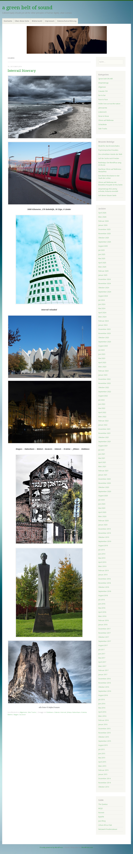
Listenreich (102, 112)
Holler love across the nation (109, 104)
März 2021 (102, 466)
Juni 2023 (101, 354)
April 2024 (102, 312)
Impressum (49, 21)
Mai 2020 (101, 508)
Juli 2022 (101, 400)
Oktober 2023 (103, 337)
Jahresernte (102, 108)
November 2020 (104, 483)
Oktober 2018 (103, 587)
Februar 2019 (103, 570)
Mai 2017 (101, 658)
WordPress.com (87, 847)
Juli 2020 (101, 500)
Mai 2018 (101, 608)
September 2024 (104, 292)
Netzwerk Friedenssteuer (107, 829)
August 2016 (103, 695)
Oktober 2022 (103, 387)
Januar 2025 (102, 275)
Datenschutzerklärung (66, 21)
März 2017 (102, 666)
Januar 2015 (102, 774)
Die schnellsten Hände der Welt (110, 154)
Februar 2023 (103, 371)
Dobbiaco (50, 712)
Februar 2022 (103, 421)
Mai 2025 (101, 258)
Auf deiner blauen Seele (107, 195)
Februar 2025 (103, 271)
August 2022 (103, 396)
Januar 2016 (102, 724)
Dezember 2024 (104, 279)
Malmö (10, 715)
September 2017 (104, 641)
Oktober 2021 (103, 437)
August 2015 (103, 745)
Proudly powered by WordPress (51, 847)
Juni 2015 (101, 753)
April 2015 (102, 762)
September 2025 (104, 242)
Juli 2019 (101, 550)
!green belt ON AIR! (105, 79)
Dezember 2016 (104, 679)
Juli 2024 (101, 300)
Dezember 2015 (104, 728)
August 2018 (103, 595)
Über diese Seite (22, 21)
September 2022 (104, 391)
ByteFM (101, 817)
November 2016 (104, 683)
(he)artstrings (103, 83)
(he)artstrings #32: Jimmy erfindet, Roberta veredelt (108, 190)
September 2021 (104, 441)
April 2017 (102, 662)
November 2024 (104, 283)
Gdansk (57, 712)
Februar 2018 (103, 620)
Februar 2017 (103, 670)
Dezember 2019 (104, 529)
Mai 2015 (101, 758)
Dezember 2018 (104, 579)
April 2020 (102, 512)
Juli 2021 (101, 450)
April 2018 (102, 612)
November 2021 (104, 433)
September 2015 (104, 741)
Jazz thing (101, 821)
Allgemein (23, 712)
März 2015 (102, 766)
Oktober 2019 (103, 537)
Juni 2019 (101, 554)
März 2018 (102, 616)
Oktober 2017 (103, 637)
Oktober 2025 (103, 238)
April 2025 (102, 263)
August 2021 (103, 446)
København (76, 712)
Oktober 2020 (103, 487)
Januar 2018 (102, 624)
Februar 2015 (103, 770)
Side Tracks (32, 712)
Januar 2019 (102, 575)
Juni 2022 (101, 404)
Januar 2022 (102, 425)
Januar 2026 (102, 225)
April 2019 (102, 562)
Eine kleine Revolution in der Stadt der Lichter (109, 177)
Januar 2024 (102, 325)
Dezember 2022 (104, 379)
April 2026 (102, 213)
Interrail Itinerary (22, 71)
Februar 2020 (103, 520)
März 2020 (102, 516)
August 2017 (103, 645)
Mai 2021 (101, 458)
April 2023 (102, 362)
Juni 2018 (101, 604)
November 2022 (104, 383)
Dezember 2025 (104, 229)
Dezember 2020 (104, 479)
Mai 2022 (101, 408)
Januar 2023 (102, 375)
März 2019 (102, 566)
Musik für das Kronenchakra (108, 146)
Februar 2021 (103, 471)
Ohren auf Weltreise (106, 120)
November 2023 (104, 333)
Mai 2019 (101, 558)
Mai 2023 (101, 358)
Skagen (16, 715)
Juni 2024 (101, 304)
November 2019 (104, 533)
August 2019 (103, 545)
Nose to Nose (103, 116)
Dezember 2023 (104, 329)
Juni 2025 (101, 254)
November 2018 (104, 583)
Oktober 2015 (103, 737)
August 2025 (103, 246)
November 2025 (104, 233)
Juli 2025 (101, 250)
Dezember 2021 (104, 429)
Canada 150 (103, 91)
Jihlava (69, 712)
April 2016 (102, 712)
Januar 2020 (102, 525)
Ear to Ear (102, 95)
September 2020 (104, 491)
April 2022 (102, 412)
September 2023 (104, 342)
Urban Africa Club (105, 825)
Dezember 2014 (104, 778)
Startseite (8, 21)
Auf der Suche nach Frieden (108, 158)
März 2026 (102, 217)
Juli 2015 (101, 749)
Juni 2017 (101, 654)
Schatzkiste (102, 124)
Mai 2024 (101, 308)
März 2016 (102, 716)
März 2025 (102, 267)
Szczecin (22, 715)
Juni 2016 (101, 703)
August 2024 (103, 296)
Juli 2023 (101, 350)
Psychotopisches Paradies (108, 150)
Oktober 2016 (103, 687)
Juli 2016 (101, 699)
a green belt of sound (27, 7)
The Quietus (103, 804)
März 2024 (102, 317)
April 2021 (102, 462)
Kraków (84, 712)
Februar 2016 (103, 720)
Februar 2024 (103, 321)
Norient (101, 812)
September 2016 (104, 691)
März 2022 (102, 416)
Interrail (63, 712)
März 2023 (102, 367)
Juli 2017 (101, 649)
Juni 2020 (101, 504)
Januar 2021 (102, 475)
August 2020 (103, 495)
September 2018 (104, 591)
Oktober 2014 (103, 787)
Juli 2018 (101, 599)
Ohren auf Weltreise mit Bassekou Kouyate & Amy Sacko (110, 183)
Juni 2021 (101, 454)
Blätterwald (37, 21)
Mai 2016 (101, 708)
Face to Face (103, 99)
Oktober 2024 (103, 288)
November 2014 (104, 783)
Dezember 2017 (104, 629)
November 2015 (104, 733)
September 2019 (104, 541)
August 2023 (103, 346)
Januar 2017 (102, 674)
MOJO (100, 808)
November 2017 (104, 633)
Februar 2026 (103, 221)
